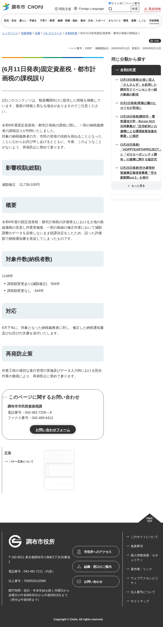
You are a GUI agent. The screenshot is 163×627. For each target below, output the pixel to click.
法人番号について (143, 592)
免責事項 (137, 546)
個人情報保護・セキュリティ (144, 558)
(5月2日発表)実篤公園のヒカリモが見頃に (138, 105)
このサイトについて (144, 537)
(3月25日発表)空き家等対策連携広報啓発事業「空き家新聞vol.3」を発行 (138, 172)
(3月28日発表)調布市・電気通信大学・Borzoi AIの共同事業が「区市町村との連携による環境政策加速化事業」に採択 (138, 126)
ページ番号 (133, 3)
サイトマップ (140, 601)
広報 (37, 33)
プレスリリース (52, 33)
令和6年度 (71, 33)
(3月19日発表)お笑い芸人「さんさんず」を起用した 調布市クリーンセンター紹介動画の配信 (138, 87)
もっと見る (138, 185)
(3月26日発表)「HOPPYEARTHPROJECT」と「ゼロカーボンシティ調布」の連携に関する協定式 (140, 152)
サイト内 (116, 3)
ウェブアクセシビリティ (144, 580)
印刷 (156, 41)
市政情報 (26, 33)
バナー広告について (21, 461)
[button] (63, 9)
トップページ (10, 33)
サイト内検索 (110, 9)
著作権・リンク (141, 569)
